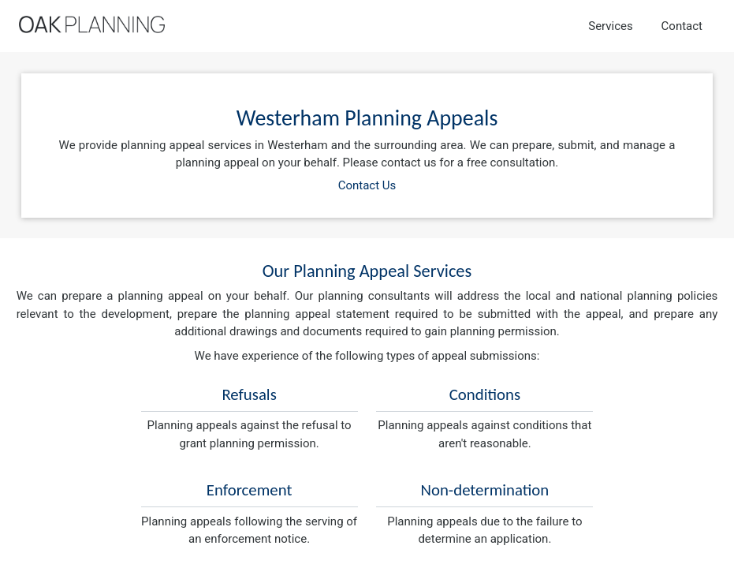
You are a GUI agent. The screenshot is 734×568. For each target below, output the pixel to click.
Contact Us (367, 185)
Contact (681, 26)
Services (610, 26)
